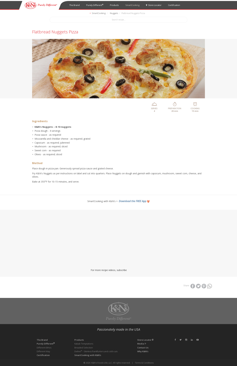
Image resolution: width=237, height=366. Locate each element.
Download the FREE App (134, 201)
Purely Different (94, 5)
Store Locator (153, 5)
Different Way (43, 351)
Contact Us (142, 347)
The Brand (74, 5)
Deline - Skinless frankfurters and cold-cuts (96, 351)
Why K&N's (142, 351)
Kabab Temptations (83, 343)
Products (114, 5)
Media (142, 343)
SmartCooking (132, 5)
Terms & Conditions (144, 362)
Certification (174, 5)
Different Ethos (44, 347)
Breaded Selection (83, 347)
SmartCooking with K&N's (87, 355)
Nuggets (114, 13)
